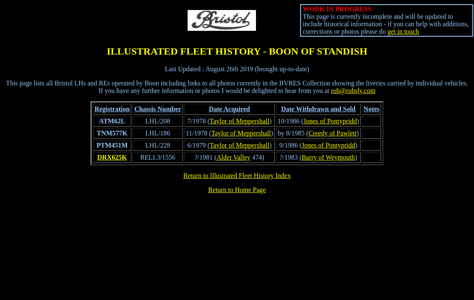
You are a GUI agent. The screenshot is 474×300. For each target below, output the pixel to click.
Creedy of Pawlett (332, 133)
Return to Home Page (237, 189)
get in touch (403, 31)
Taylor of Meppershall (239, 121)
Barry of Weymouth (328, 157)
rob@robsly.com (353, 90)
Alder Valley (234, 157)
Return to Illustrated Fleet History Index (237, 175)
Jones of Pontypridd (330, 121)
